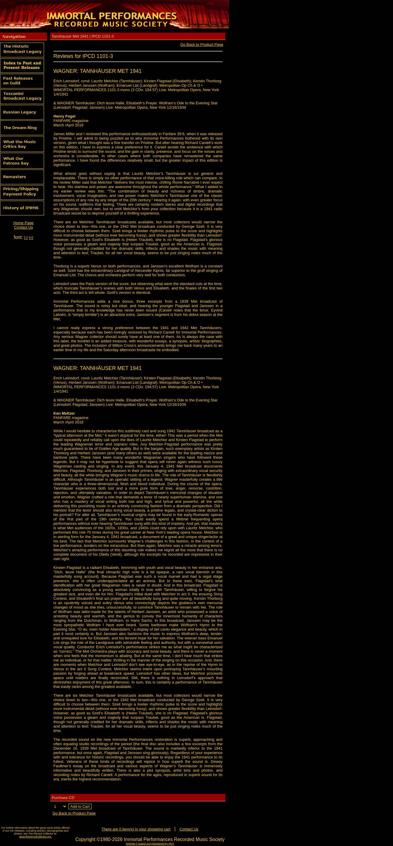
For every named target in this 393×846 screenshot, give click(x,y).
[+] (31, 237)
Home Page (24, 223)
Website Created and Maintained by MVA (150, 843)
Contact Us (23, 227)
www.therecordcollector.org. (35, 836)
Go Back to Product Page (201, 44)
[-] (26, 237)
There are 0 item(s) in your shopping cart (136, 829)
